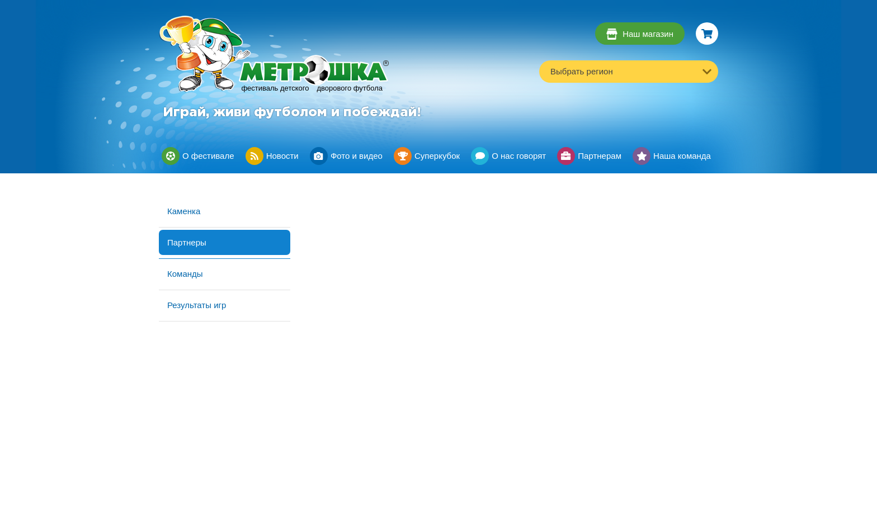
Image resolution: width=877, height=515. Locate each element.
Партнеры (186, 242)
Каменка (183, 211)
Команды (185, 273)
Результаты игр (196, 305)
